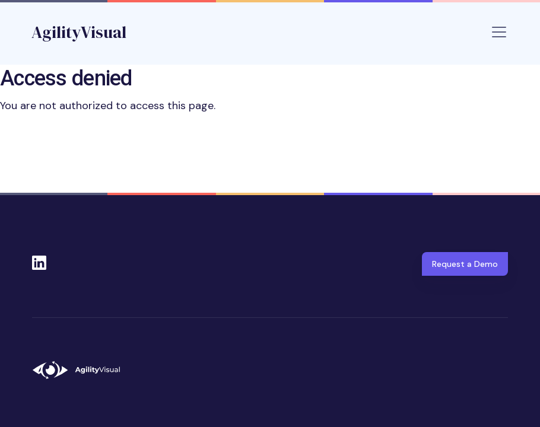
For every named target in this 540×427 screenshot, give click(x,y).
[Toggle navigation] (499, 32)
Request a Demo (465, 264)
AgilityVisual (78, 32)
